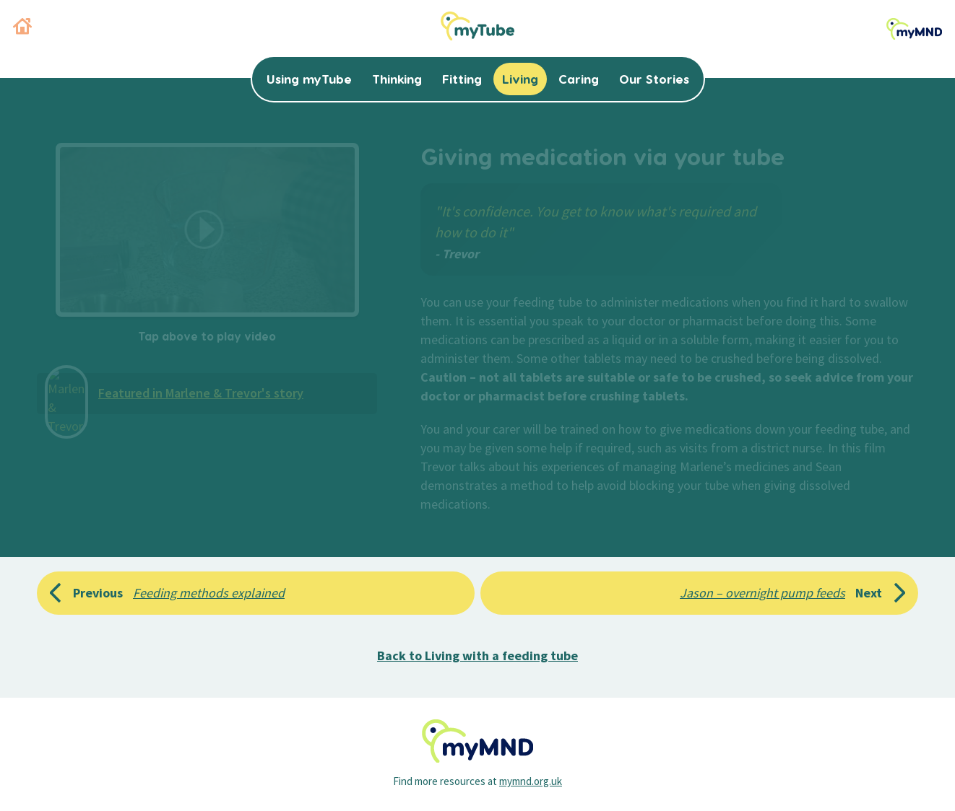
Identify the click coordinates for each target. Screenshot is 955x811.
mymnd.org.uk (530, 781)
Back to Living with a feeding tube (477, 655)
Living (520, 78)
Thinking (397, 78)
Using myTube (309, 78)
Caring (578, 78)
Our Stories (654, 78)
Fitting (462, 78)
